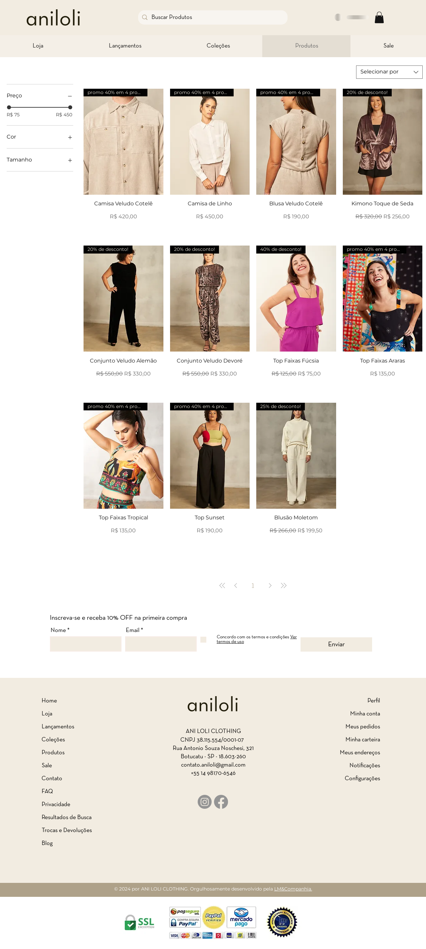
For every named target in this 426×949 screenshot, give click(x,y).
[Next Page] (270, 585)
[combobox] (389, 72)
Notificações (364, 766)
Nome (58, 630)
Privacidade (56, 804)
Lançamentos (58, 727)
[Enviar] (336, 644)
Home (49, 701)
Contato (52, 779)
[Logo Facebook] (221, 802)
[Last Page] (284, 585)
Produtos (53, 753)
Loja (47, 714)
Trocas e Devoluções (67, 830)
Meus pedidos (362, 727)
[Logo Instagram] (205, 802)
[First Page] (222, 585)
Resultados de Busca (67, 817)
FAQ (47, 791)
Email (132, 630)
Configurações (362, 779)
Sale (47, 766)
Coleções (53, 740)
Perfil (373, 701)
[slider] (9, 107)
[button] (379, 17)
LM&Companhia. (293, 889)
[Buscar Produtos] (212, 17)
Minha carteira (362, 740)
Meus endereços (360, 753)
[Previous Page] (236, 585)
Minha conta (365, 714)
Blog (47, 843)
